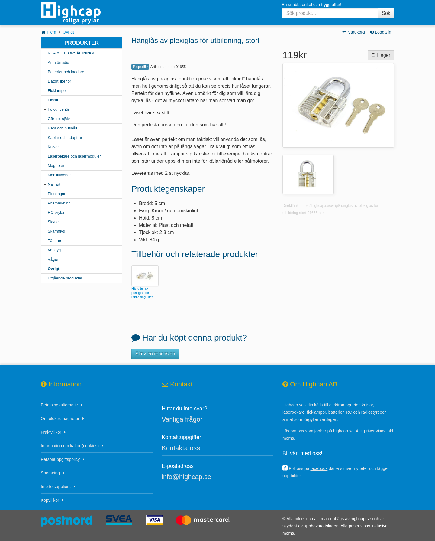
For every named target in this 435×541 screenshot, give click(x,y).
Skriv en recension (155, 353)
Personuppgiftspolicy (60, 459)
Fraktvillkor (51, 432)
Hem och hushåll (62, 128)
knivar (367, 404)
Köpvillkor (50, 500)
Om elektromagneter (60, 418)
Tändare (55, 240)
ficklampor (316, 412)
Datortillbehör (59, 81)
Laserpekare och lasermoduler (74, 156)
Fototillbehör (58, 109)
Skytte (53, 222)
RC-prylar (56, 212)
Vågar (53, 259)
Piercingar (57, 193)
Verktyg (54, 250)
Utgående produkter (65, 278)
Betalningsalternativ (59, 404)
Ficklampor (57, 90)
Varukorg (353, 32)
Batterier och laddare (66, 72)
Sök (386, 13)
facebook (318, 468)
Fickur (53, 100)
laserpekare (293, 412)
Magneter (56, 165)
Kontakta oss (181, 448)
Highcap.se (293, 404)
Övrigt (68, 32)
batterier (336, 412)
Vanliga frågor (182, 419)
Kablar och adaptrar (65, 137)
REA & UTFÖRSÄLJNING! (71, 53)
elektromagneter (344, 404)
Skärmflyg (56, 231)
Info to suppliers (56, 486)
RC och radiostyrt (362, 412)
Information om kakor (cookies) (70, 445)
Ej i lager (381, 55)
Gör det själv (59, 118)
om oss (297, 431)
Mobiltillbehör (59, 175)
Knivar (53, 147)
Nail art (54, 184)
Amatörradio (58, 62)
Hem (51, 32)
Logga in (380, 32)
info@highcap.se (186, 477)
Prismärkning (59, 203)
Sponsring (50, 473)
